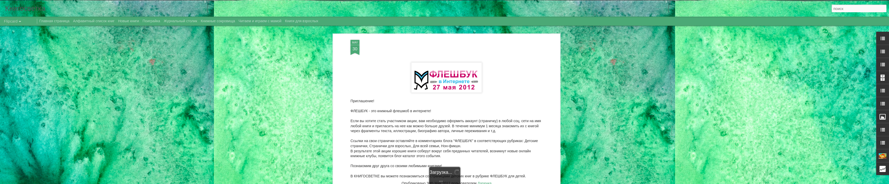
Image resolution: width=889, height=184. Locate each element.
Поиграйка (151, 21)
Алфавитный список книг (94, 21)
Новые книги (128, 21)
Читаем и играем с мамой (260, 21)
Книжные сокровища (218, 21)
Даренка (485, 111)
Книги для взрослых (301, 21)
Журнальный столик (180, 21)
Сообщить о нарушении (508, 181)
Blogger (486, 181)
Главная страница (54, 21)
